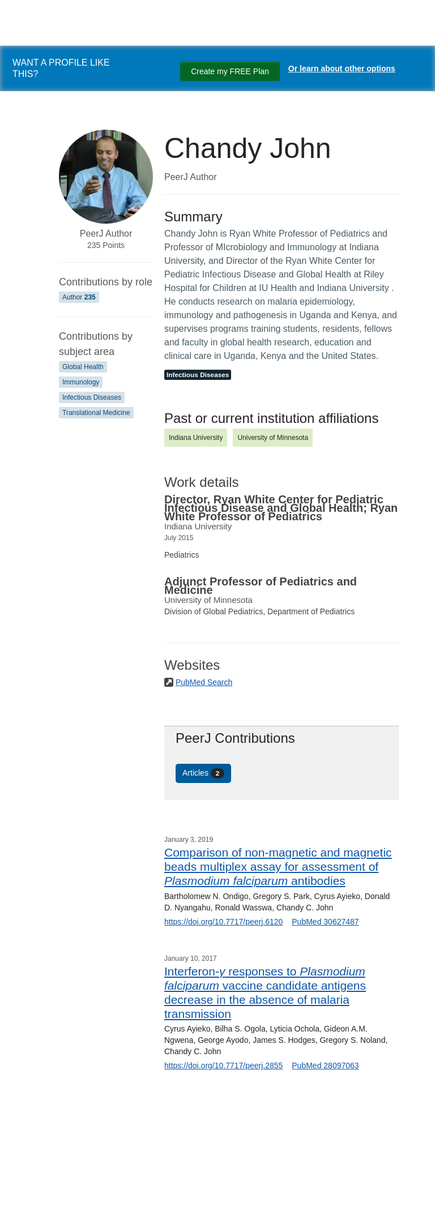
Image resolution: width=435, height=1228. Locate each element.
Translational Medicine (96, 413)
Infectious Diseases (91, 397)
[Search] (22, 1207)
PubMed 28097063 (325, 1065)
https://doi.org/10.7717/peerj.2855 (223, 1065)
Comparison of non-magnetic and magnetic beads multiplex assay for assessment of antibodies (278, 866)
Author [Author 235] (79, 297)
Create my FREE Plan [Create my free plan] (230, 71)
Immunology (80, 382)
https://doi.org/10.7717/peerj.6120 (223, 921)
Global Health (83, 367)
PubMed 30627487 (325, 921)
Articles (203, 773)
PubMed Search (204, 682)
